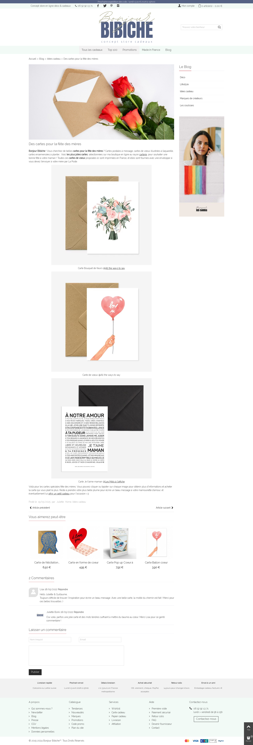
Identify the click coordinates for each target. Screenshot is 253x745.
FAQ (153, 720)
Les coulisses (187, 105)
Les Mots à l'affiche (115, 481)
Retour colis (157, 716)
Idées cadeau (53, 58)
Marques (76, 716)
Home (68, 502)
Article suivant (164, 508)
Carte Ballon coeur (156, 562)
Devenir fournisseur (161, 724)
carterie (143, 154)
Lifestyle (184, 84)
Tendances (77, 708)
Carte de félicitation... (47, 562)
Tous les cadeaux (92, 49)
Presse (34, 720)
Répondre (63, 589)
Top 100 (112, 49)
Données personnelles (42, 731)
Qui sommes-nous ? (41, 708)
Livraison (116, 720)
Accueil (32, 58)
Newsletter (37, 712)
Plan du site (77, 727)
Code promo (77, 724)
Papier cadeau (118, 716)
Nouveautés (77, 712)
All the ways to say (115, 268)
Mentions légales (40, 727)
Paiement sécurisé (160, 712)
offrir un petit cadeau (59, 493)
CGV (33, 724)
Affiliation (116, 724)
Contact (155, 727)
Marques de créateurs (191, 98)
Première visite (159, 708)
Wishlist (115, 708)
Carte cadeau (118, 712)
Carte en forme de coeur (83, 562)
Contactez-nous (206, 718)
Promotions (130, 49)
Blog (168, 49)
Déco (182, 77)
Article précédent (39, 508)
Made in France (151, 49)
